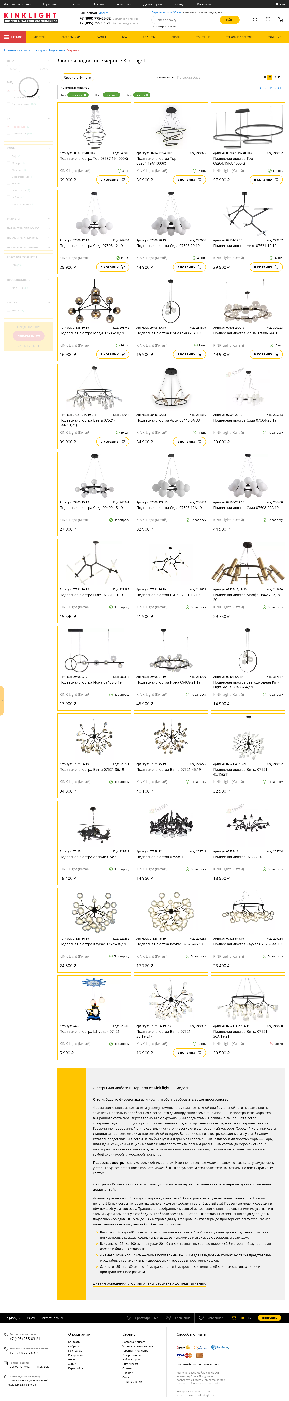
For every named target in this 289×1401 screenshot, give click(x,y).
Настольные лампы (26, 97)
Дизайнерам (152, 4)
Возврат (74, 4)
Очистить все (271, 88)
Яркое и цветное (23, 204)
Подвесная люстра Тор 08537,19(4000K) (94, 158)
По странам (75, 1350)
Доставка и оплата (17, 4)
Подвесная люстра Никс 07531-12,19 (244, 245)
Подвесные (56, 50)
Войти (280, 4)
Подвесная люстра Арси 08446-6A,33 (168, 420)
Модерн (19, 163)
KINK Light (20, 288)
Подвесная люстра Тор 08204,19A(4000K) (156, 161)
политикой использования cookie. (199, 1383)
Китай (18, 310)
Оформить (269, 1317)
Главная (10, 50)
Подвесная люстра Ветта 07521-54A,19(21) (87, 422)
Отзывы (98, 4)
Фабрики (73, 1346)
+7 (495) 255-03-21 (109, 23)
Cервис (128, 1334)
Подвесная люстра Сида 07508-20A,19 (246, 507)
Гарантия (50, 4)
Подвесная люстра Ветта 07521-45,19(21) (241, 772)
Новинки (73, 1359)
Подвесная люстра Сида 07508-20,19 (168, 245)
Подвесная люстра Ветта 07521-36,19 (92, 769)
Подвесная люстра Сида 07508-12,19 (91, 245)
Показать (29, 336)
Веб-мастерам (131, 1359)
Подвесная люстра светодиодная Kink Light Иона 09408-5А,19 (246, 684)
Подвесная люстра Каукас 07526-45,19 (169, 944)
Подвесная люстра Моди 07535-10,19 (92, 333)
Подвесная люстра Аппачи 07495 (88, 856)
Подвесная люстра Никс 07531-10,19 (91, 594)
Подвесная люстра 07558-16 (237, 856)
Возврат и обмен (132, 1355)
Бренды (179, 4)
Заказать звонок (52, 1318)
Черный (111, 95)
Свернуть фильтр (77, 77)
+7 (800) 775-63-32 (109, 18)
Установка (123, 4)
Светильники (24, 104)
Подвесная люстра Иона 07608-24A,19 (246, 333)
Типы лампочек (132, 1381)
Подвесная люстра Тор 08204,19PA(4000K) (233, 161)
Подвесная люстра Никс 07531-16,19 (168, 594)
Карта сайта (75, 1368)
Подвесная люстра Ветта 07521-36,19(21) (164, 1034)
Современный (22, 176)
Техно (17, 183)
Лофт (16, 156)
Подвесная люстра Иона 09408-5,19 (91, 682)
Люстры (39, 50)
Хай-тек (18, 197)
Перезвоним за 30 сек (166, 12)
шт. (238, 1317)
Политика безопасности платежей (198, 1364)
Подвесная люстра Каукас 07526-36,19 (93, 944)
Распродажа (75, 1355)
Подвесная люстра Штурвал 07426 (90, 1031)
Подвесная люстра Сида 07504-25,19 (244, 420)
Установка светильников (137, 1346)
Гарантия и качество (135, 1350)
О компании (79, 1334)
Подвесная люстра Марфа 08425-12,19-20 (247, 597)
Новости (127, 1373)
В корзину (113, 180)
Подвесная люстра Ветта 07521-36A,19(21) (241, 1034)
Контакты (204, 4)
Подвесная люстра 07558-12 (160, 856)
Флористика (21, 190)
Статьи (126, 1377)
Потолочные (22, 133)
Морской (19, 170)
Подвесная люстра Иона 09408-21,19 (168, 682)
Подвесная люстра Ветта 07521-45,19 (168, 769)
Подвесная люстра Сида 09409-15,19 (91, 507)
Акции (72, 1364)
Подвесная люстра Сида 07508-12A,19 (169, 507)
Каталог (13, 37)
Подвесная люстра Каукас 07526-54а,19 (247, 944)
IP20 (17, 265)
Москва (103, 13)
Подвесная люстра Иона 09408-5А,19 (168, 333)
